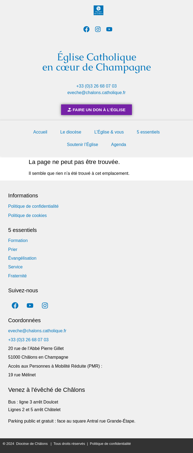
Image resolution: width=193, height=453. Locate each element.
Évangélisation (22, 258)
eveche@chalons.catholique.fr (96, 92)
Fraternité (17, 276)
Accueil (40, 132)
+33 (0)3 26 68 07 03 (96, 86)
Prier (12, 249)
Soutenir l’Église (82, 144)
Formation (18, 240)
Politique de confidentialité (33, 206)
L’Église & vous (109, 132)
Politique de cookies (27, 215)
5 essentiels (148, 132)
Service (15, 267)
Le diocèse (70, 132)
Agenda (118, 144)
